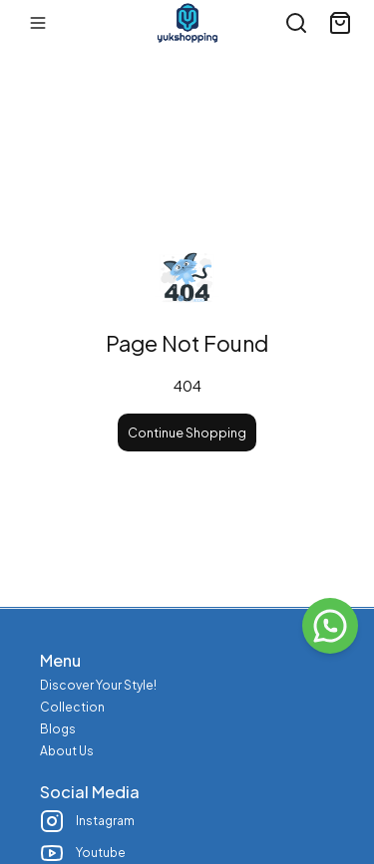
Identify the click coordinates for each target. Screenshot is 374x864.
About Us (67, 750)
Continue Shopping (187, 432)
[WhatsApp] (330, 626)
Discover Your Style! (98, 685)
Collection (72, 707)
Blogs (58, 728)
